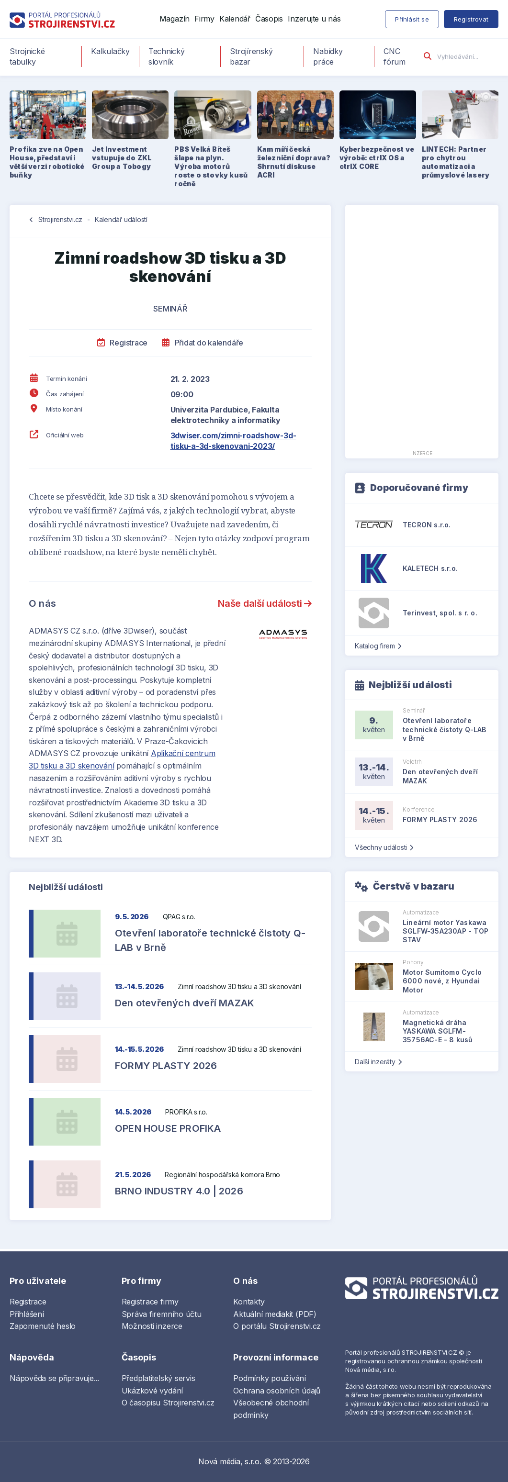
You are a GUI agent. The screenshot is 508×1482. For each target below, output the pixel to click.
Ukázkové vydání (152, 1390)
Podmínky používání (269, 1378)
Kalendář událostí (121, 219)
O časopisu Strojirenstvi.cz (168, 1402)
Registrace (122, 342)
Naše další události (265, 603)
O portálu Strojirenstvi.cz (277, 1326)
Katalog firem (378, 646)
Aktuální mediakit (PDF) (274, 1314)
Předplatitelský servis (158, 1378)
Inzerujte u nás (314, 18)
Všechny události (384, 847)
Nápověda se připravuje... (54, 1378)
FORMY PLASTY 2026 (166, 1065)
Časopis (269, 18)
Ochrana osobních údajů (276, 1390)
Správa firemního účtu (162, 1314)
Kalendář (234, 18)
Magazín (174, 18)
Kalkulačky (110, 51)
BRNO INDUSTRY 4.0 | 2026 (179, 1191)
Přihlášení (27, 1314)
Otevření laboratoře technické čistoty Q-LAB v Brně (210, 940)
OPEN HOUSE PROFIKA (168, 1128)
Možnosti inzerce (152, 1326)
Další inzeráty (378, 1062)
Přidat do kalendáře (202, 342)
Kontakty (248, 1301)
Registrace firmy (150, 1301)
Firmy (204, 18)
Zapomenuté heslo (43, 1326)
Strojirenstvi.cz (60, 219)
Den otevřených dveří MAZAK (184, 1003)
